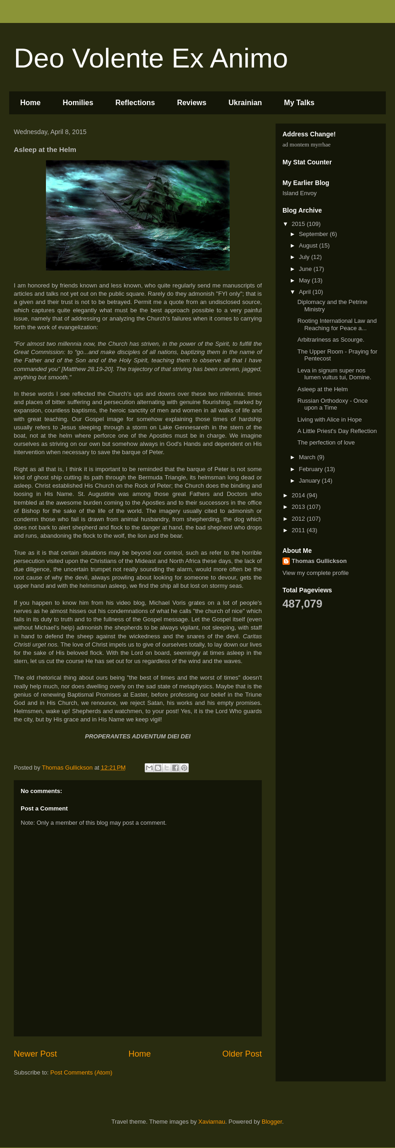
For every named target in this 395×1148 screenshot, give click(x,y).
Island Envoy (299, 193)
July (305, 256)
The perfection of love (326, 442)
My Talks (299, 103)
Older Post (242, 1053)
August (309, 245)
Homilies (77, 103)
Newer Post (35, 1053)
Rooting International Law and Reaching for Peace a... (337, 324)
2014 (299, 495)
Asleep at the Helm (322, 389)
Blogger (272, 1121)
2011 (299, 530)
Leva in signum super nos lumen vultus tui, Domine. (334, 374)
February (312, 469)
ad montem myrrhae (306, 144)
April (306, 291)
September (314, 234)
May (305, 280)
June (306, 268)
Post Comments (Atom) (82, 1072)
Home (30, 103)
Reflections (135, 103)
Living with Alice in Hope (329, 419)
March (308, 457)
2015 (299, 223)
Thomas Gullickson (319, 560)
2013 (299, 506)
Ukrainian (245, 103)
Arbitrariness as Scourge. (330, 339)
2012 (299, 518)
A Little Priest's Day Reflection (337, 431)
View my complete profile (315, 572)
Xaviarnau (212, 1121)
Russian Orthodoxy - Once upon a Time (332, 404)
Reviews (191, 103)
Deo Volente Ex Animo (151, 58)
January (310, 480)
